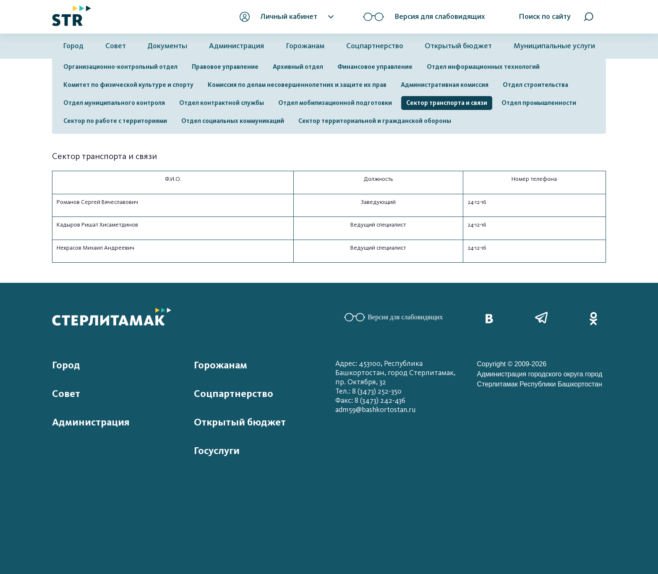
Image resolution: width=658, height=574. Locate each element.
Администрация (236, 46)
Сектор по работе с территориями (115, 121)
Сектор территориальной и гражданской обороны (374, 121)
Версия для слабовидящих (393, 317)
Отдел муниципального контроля (114, 103)
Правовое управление (225, 66)
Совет (115, 46)
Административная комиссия (444, 85)
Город (73, 46)
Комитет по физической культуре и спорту (128, 85)
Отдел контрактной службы (221, 103)
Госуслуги (217, 451)
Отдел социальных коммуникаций (232, 121)
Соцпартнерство (374, 46)
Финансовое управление (375, 66)
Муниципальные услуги (554, 46)
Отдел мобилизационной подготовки (335, 103)
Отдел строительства (535, 85)
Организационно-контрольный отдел (120, 66)
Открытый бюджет (458, 46)
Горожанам (305, 46)
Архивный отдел (298, 66)
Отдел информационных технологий (483, 66)
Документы (167, 46)
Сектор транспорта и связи (446, 103)
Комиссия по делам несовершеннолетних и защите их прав (297, 85)
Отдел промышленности (538, 103)
